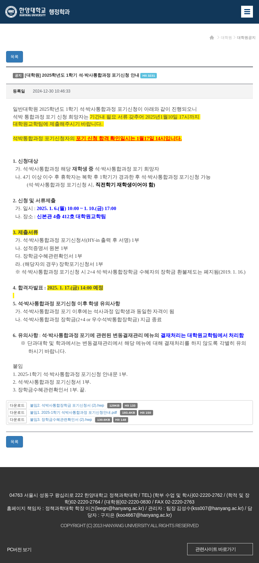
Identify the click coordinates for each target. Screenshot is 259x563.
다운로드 (17, 405)
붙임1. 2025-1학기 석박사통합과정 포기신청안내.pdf (73, 412)
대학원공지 (246, 37)
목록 (14, 56)
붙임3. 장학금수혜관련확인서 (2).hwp (61, 419)
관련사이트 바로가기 (215, 549)
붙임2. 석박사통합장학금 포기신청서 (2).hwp (67, 405)
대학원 (226, 37)
